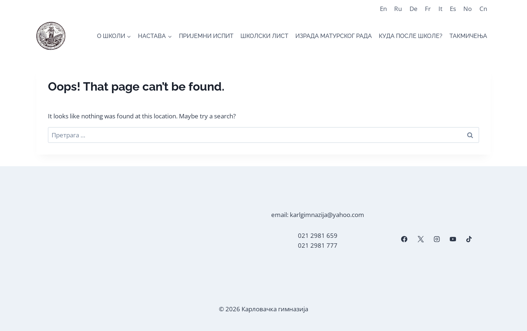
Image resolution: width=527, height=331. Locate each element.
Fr (428, 8)
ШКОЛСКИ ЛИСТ (264, 36)
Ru (398, 8)
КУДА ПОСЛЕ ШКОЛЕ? (410, 36)
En (383, 8)
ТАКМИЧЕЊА (468, 36)
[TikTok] (469, 239)
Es (453, 8)
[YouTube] (452, 239)
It (440, 8)
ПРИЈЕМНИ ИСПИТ (206, 36)
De (414, 8)
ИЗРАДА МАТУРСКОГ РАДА (333, 36)
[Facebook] (404, 239)
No (467, 8)
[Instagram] (436, 239)
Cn (483, 8)
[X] (420, 239)
